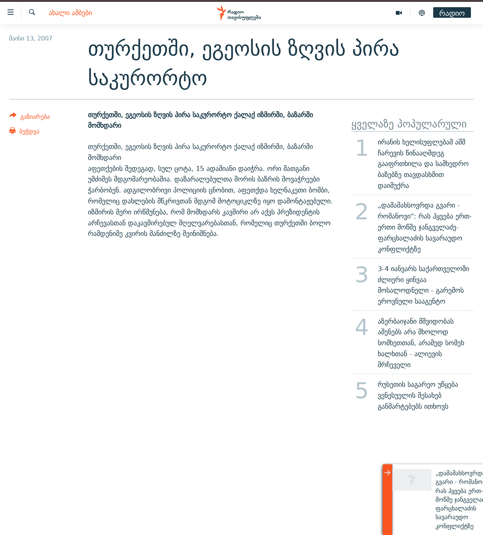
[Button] (29, 118)
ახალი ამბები (70, 13)
